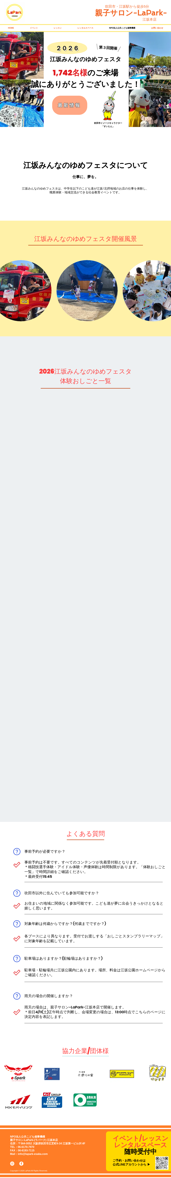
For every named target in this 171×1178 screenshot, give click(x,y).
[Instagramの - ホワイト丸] (12, 1164)
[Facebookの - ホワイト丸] (21, 1164)
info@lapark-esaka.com (33, 1154)
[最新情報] (69, 105)
